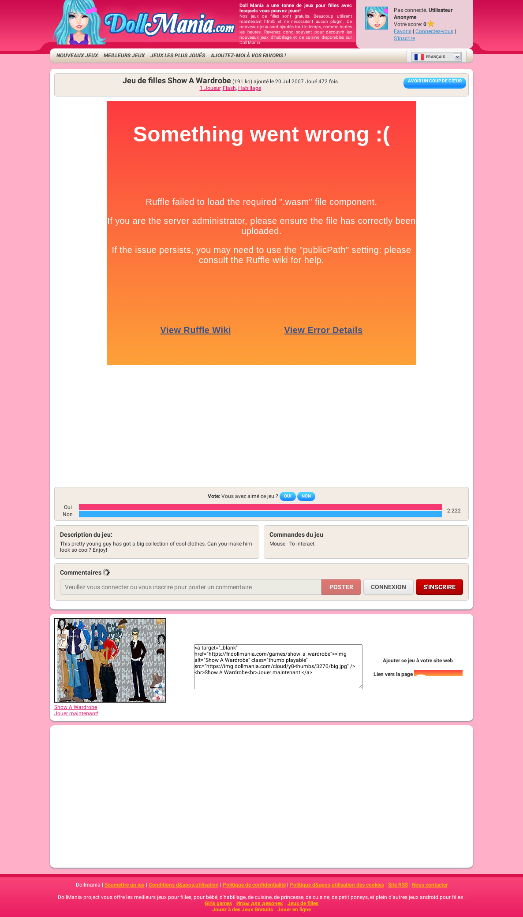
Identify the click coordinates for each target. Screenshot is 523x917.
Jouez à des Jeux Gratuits (242, 909)
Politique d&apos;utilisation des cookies (337, 885)
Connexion (388, 586)
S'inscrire (404, 38)
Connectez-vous (434, 31)
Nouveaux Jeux (77, 55)
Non (306, 496)
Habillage (249, 88)
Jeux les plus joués (177, 55)
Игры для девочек (259, 903)
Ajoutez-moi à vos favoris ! (248, 55)
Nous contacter (430, 885)
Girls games (218, 903)
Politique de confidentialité (254, 885)
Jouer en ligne (294, 909)
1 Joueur (210, 88)
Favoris (402, 31)
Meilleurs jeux (124, 55)
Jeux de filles (303, 903)
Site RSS (398, 885)
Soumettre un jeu (125, 885)
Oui (287, 496)
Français (429, 56)
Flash (229, 88)
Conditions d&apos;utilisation (184, 885)
